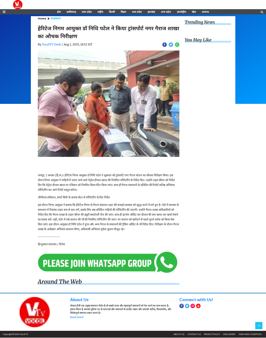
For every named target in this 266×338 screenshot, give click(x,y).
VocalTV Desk (51, 45)
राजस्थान (56, 18)
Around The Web (60, 282)
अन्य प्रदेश (166, 12)
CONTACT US (193, 334)
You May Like (198, 40)
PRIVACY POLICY (212, 334)
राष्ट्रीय (100, 12)
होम (59, 12)
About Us (79, 299)
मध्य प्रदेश (137, 12)
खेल (194, 12)
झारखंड (151, 12)
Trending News (200, 22)
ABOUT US (178, 334)
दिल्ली (112, 12)
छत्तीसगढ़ (71, 12)
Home (42, 18)
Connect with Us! (196, 299)
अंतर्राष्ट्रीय (181, 12)
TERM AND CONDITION (250, 334)
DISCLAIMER (229, 334)
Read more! (77, 317)
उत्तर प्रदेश (87, 12)
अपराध (205, 12)
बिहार (123, 12)
